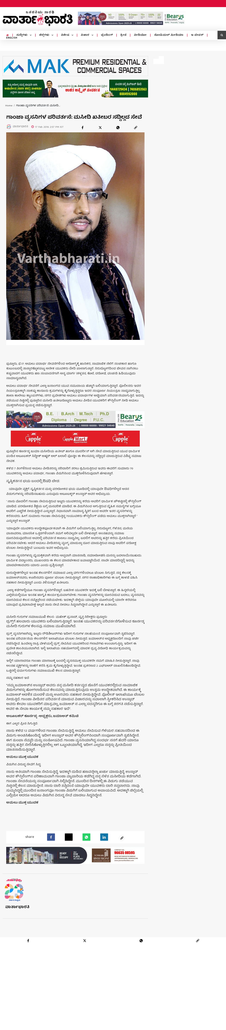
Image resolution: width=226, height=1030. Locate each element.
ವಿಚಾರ (85, 35)
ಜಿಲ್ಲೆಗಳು (44, 35)
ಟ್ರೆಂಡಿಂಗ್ (107, 35)
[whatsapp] (118, 127)
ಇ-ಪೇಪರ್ (197, 35)
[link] (135, 127)
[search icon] (221, 35)
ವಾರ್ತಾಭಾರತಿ (17, 934)
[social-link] (121, 864)
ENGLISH (11, 38)
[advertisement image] (132, 18)
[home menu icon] (7, 35)
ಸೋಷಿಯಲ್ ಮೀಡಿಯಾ (168, 35)
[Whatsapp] (86, 863)
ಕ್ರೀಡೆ (123, 35)
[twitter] (100, 127)
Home (8, 106)
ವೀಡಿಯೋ (140, 35)
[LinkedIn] (104, 863)
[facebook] (82, 127)
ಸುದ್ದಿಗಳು (22, 35)
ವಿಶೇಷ (65, 35)
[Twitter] (69, 863)
